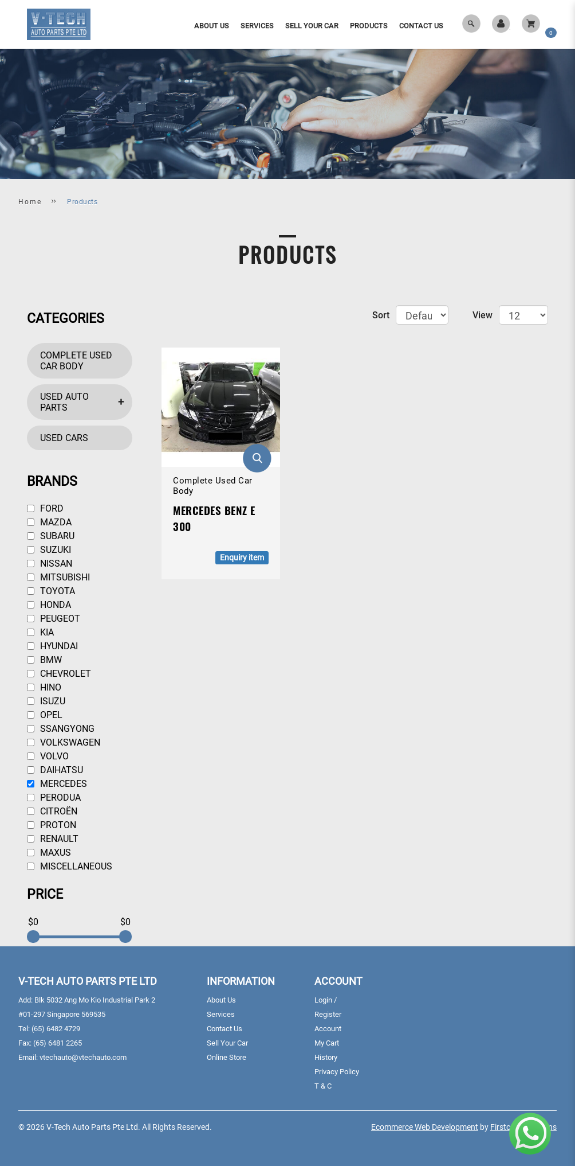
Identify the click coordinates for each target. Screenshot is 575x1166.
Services (221, 1014)
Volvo (48, 756)
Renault (52, 838)
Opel (44, 714)
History (325, 1057)
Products (82, 202)
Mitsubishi (58, 577)
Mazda (49, 522)
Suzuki (49, 549)
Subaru (50, 536)
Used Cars (64, 437)
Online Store (226, 1057)
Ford (45, 508)
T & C (323, 1086)
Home (30, 202)
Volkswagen (63, 742)
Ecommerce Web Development (424, 1127)
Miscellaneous (69, 866)
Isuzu (46, 701)
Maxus (49, 852)
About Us (221, 1000)
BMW (44, 659)
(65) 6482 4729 (55, 1028)
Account (327, 1028)
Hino (44, 687)
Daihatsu (55, 770)
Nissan (49, 563)
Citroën (52, 811)
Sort (380, 315)
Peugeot (53, 618)
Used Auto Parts (64, 402)
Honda (49, 604)
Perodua (54, 797)
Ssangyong (60, 728)
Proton (51, 825)
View (482, 315)
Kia (40, 632)
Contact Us (224, 1028)
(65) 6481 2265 (57, 1043)
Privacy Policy (336, 1071)
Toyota (51, 591)
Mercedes (57, 783)
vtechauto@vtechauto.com (83, 1057)
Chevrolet (59, 673)
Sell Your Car (227, 1043)
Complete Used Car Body (76, 361)
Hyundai (52, 646)
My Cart (326, 1043)
